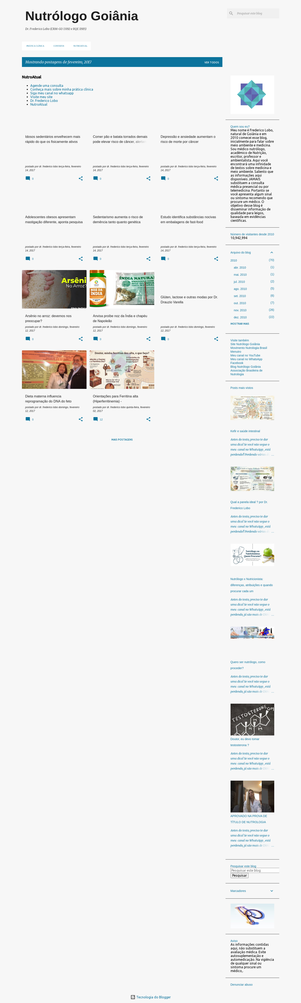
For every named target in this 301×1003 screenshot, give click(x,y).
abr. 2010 (240, 267)
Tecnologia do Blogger (150, 997)
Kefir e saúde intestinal (245, 431)
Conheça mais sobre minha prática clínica (61, 89)
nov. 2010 (240, 310)
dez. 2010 (240, 317)
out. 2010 (240, 303)
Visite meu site (41, 97)
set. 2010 (240, 296)
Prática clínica (34, 46)
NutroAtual (38, 104)
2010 (234, 260)
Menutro (236, 351)
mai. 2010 (240, 274)
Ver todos (211, 62)
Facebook (237, 363)
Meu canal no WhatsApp (247, 359)
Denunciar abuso (242, 984)
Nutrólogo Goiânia (81, 16)
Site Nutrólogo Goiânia (245, 344)
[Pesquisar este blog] (257, 13)
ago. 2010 (240, 289)
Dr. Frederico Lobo (44, 100)
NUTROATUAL (79, 46)
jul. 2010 (239, 281)
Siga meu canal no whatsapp (52, 93)
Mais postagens (122, 439)
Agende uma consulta (46, 85)
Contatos (57, 46)
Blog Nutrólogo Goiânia (246, 366)
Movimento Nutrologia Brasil (249, 348)
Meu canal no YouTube (245, 355)
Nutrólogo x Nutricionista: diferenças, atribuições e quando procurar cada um (252, 585)
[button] (80, 179)
